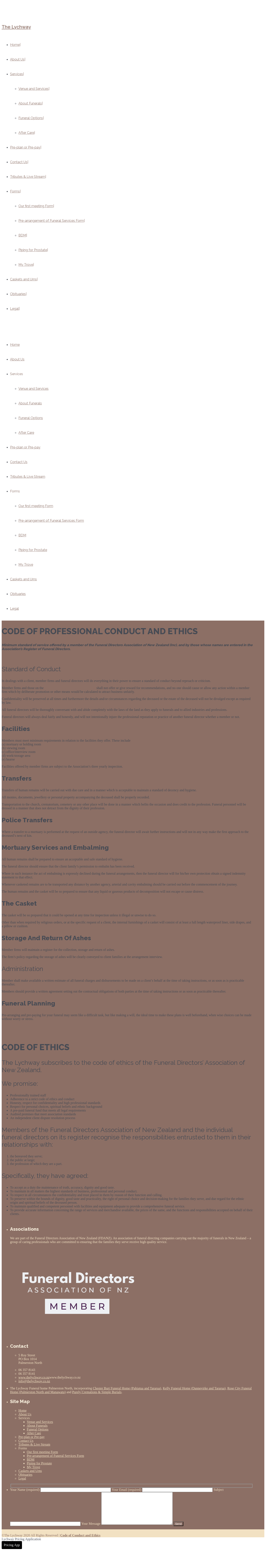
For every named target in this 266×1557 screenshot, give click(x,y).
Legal (14, 609)
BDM (22, 535)
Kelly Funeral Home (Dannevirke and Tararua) (194, 1388)
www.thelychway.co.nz (34, 1377)
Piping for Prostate (32, 550)
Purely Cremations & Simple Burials (97, 1392)
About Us (17, 359)
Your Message (131, 1530)
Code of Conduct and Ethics (80, 1541)
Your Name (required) (61, 1489)
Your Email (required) (162, 1489)
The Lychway (16, 27)
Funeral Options (30, 418)
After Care (26, 433)
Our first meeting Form (35, 506)
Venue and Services (33, 389)
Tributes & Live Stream (27, 477)
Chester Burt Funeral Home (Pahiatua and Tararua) (127, 1388)
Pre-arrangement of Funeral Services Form (51, 521)
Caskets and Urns (23, 579)
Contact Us (18, 462)
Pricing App (12, 1551)
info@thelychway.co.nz (34, 1381)
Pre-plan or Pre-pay (25, 447)
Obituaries (18, 594)
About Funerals (30, 403)
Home (15, 345)
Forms (15, 491)
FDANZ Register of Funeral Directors (69, 688)
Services (16, 374)
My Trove (25, 565)
